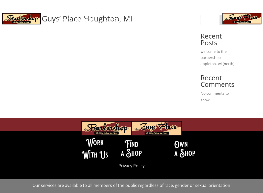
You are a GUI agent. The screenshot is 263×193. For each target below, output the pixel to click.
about (63, 20)
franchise (196, 20)
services (113, 20)
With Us (95, 155)
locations (84, 20)
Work (95, 142)
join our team (162, 20)
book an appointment (131, 28)
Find (131, 144)
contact (134, 20)
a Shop (131, 153)
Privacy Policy (131, 165)
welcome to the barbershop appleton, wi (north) (217, 57)
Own (181, 144)
